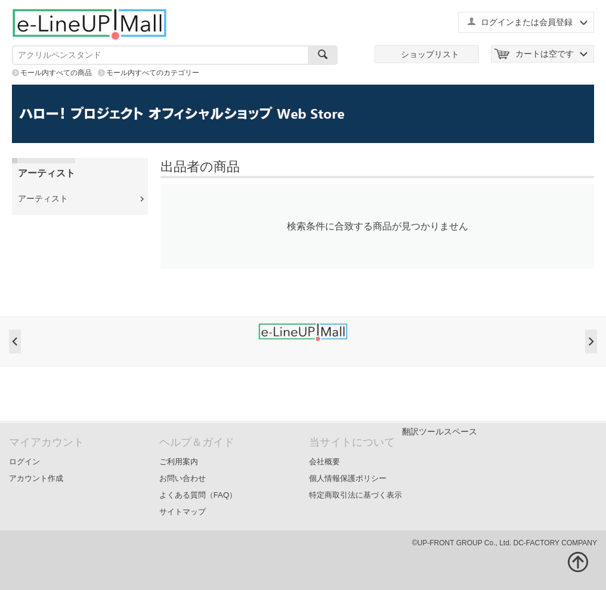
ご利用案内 (178, 461)
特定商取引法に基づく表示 (355, 494)
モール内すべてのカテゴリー (152, 73)
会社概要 (324, 461)
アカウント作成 (36, 478)
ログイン (24, 461)
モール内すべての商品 (56, 73)
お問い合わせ (182, 478)
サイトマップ (182, 511)
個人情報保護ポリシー (348, 478)
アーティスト (43, 198)
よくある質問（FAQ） (198, 494)
